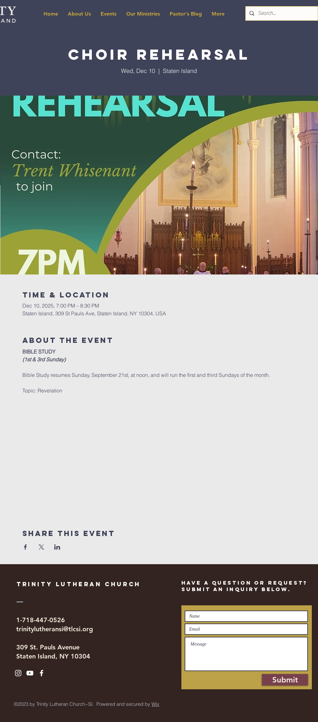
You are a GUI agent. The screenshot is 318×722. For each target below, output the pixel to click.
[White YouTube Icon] (30, 673)
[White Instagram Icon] (18, 673)
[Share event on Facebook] (25, 547)
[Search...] (281, 13)
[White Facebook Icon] (41, 673)
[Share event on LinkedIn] (57, 547)
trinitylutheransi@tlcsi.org (54, 629)
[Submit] (285, 679)
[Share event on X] (41, 547)
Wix (155, 704)
